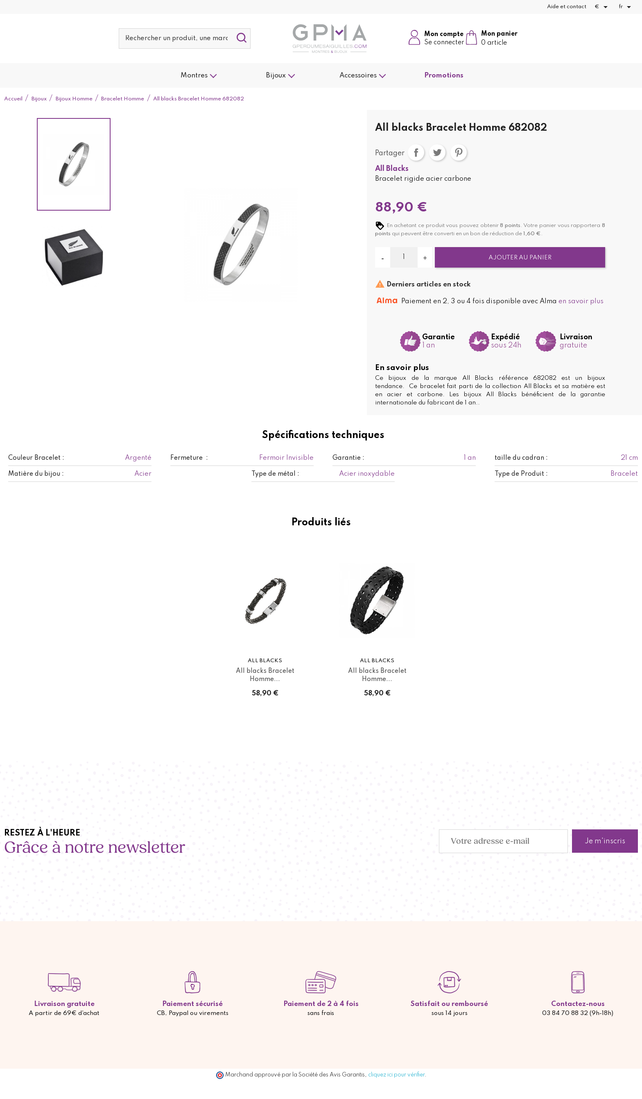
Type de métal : (275, 474)
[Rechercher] (185, 38)
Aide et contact (566, 6)
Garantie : (348, 458)
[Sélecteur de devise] (602, 7)
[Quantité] (404, 257)
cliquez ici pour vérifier (396, 1075)
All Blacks (392, 169)
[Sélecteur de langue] (626, 7)
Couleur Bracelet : (36, 458)
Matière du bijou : (36, 474)
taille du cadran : (521, 458)
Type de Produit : (521, 474)
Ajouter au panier (520, 257)
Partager (416, 152)
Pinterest (458, 152)
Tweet (437, 152)
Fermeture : (189, 458)
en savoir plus (581, 301)
